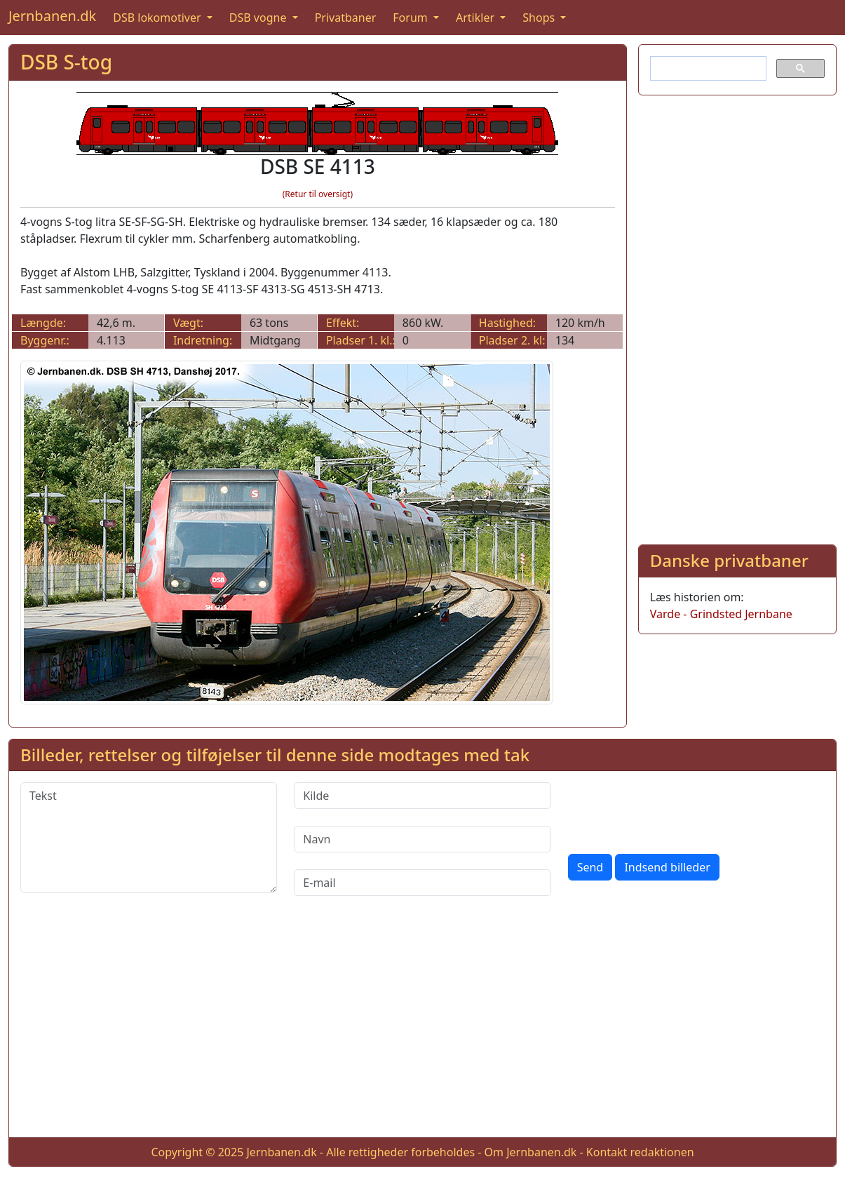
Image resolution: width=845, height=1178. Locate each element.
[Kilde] (422, 795)
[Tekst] (148, 837)
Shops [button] (539, 17)
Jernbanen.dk (52, 15)
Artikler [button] (476, 17)
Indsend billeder (667, 867)
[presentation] (674, 809)
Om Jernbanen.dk (531, 1152)
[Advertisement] (737, 317)
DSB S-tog (66, 61)
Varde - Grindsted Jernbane (721, 614)
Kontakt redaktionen (640, 1152)
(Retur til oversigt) (318, 194)
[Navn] (422, 839)
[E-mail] (422, 882)
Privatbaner (346, 17)
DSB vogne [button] (259, 17)
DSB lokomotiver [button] (158, 17)
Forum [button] (412, 17)
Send (590, 867)
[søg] (707, 68)
